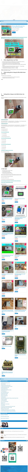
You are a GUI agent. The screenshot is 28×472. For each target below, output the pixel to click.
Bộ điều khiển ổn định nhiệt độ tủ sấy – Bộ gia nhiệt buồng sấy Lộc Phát (7, 331)
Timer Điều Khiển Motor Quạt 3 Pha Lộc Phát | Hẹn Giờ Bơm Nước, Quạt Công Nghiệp (7, 199)
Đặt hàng (3, 221)
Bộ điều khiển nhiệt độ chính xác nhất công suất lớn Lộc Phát (20, 274)
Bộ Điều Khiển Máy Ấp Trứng (5, 387)
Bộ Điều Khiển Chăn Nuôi (4, 393)
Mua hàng (14, 32)
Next (27, 12)
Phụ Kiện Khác (3, 405)
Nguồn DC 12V (3, 402)
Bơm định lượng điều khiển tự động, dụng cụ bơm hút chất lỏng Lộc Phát (7, 256)
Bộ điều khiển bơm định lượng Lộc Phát (6, 407)
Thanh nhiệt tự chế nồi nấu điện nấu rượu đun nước (8, 406)
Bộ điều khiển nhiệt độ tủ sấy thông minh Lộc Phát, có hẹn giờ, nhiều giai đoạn (20, 311)
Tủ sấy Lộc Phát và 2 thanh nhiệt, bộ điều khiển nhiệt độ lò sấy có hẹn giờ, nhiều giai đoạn (7, 311)
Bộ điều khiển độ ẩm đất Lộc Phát (5, 385)
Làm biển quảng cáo (4, 400)
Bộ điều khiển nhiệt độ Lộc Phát (5, 382)
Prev (1, 12)
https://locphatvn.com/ (6, 177)
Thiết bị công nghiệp (4, 399)
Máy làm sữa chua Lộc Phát (5, 408)
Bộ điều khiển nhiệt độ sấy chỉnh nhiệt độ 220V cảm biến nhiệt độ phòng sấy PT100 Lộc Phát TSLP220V (7, 234)
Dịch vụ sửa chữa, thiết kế (4, 401)
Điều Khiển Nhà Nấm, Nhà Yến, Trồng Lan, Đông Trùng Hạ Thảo (9, 398)
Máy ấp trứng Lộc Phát (4, 394)
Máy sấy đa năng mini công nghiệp (6, 346)
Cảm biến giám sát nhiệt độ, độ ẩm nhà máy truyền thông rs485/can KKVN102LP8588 (20, 218)
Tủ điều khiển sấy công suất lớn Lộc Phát (7, 292)
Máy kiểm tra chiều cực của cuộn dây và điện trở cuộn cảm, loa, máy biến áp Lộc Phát (7, 373)
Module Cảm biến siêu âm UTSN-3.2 (20, 198)
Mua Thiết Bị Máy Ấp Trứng (5, 392)
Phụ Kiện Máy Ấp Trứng (4, 388)
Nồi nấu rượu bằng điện (4, 395)
